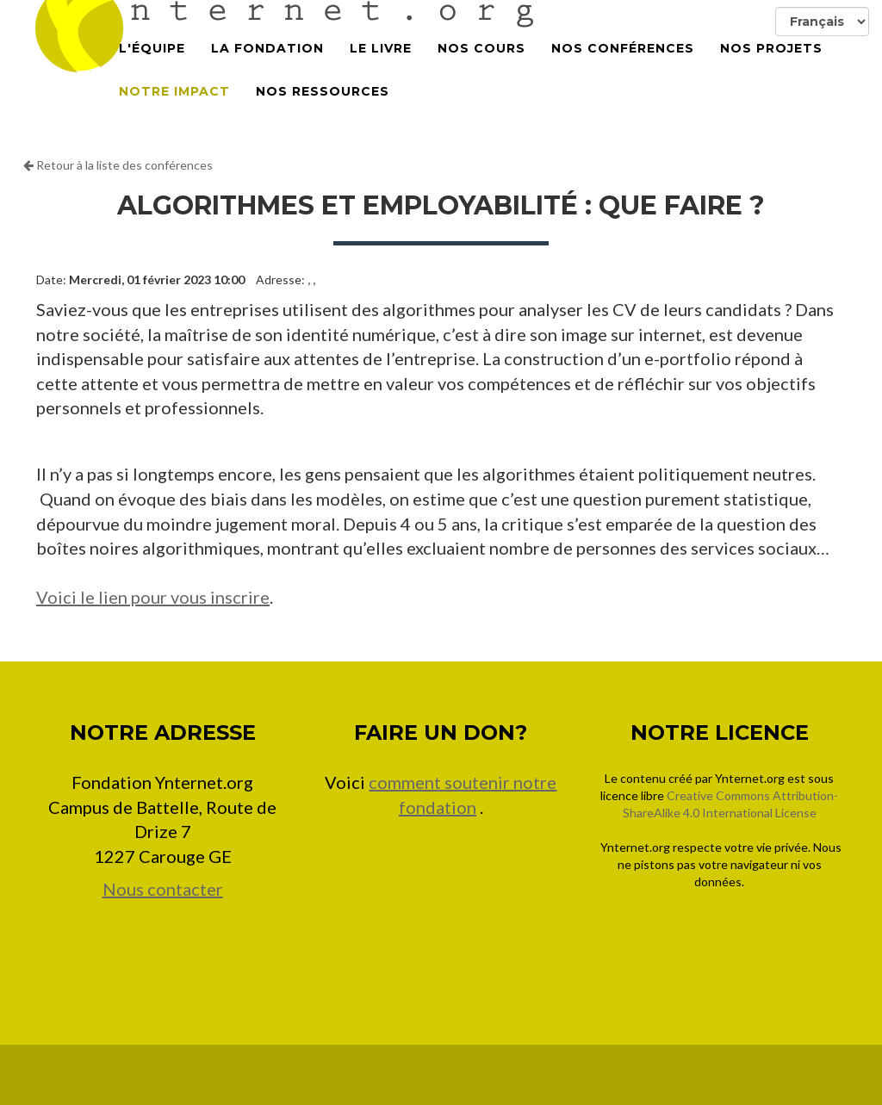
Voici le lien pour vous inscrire (153, 597)
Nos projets (771, 69)
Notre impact (174, 112)
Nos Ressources (322, 112)
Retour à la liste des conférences (118, 165)
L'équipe (152, 69)
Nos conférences (622, 69)
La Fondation (267, 69)
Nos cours (481, 69)
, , (311, 279)
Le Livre (381, 69)
